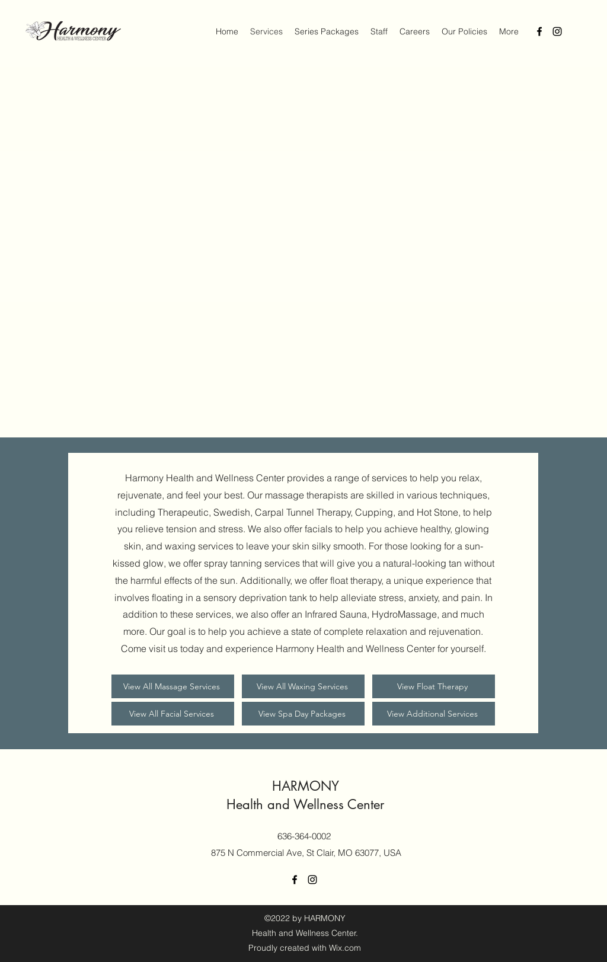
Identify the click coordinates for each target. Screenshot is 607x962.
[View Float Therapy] (433, 686)
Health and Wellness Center (305, 804)
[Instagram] (557, 31)
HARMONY (305, 786)
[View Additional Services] (433, 714)
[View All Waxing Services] (303, 686)
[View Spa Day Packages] (303, 714)
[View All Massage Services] (172, 686)
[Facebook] (539, 31)
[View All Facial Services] (172, 714)
